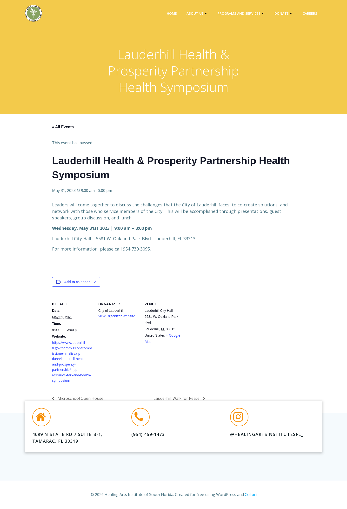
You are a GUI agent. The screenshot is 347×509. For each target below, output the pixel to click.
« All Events (63, 127)
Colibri (251, 494)
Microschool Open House (80, 398)
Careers (310, 13)
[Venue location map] (216, 327)
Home (172, 13)
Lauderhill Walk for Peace (176, 398)
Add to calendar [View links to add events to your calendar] (77, 282)
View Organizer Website (116, 316)
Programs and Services (241, 13)
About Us (197, 13)
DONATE (283, 13)
